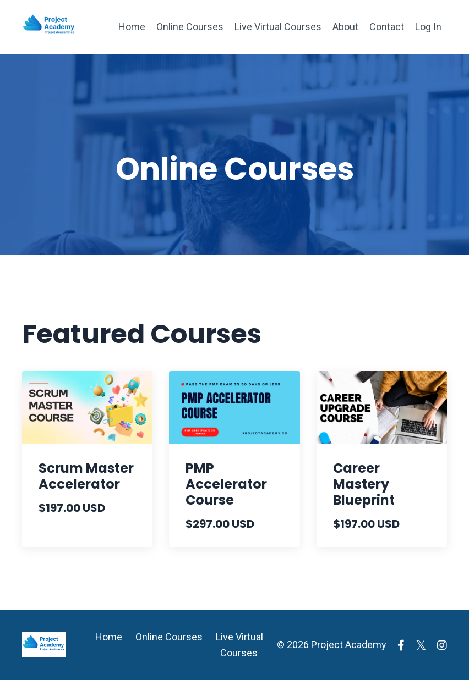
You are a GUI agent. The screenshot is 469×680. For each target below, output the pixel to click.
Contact (386, 26)
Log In (428, 26)
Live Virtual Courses (277, 26)
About (345, 26)
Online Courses (189, 26)
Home (131, 26)
